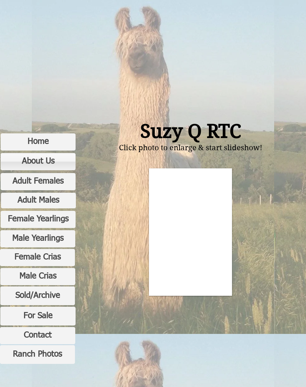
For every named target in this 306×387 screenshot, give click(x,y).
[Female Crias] (37, 257)
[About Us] (38, 161)
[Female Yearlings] (38, 219)
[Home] (38, 142)
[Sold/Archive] (37, 295)
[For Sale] (38, 316)
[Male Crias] (37, 276)
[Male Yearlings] (37, 238)
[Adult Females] (38, 181)
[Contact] (37, 335)
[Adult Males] (38, 200)
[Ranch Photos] (37, 354)
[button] (190, 232)
